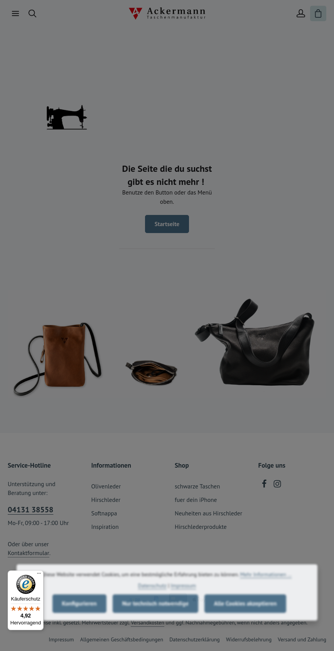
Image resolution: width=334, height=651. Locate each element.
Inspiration (105, 526)
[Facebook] (265, 486)
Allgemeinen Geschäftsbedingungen (121, 639)
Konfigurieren (79, 617)
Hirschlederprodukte (201, 526)
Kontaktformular (28, 553)
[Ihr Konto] (301, 13)
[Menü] (15, 13)
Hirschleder (106, 499)
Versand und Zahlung (302, 639)
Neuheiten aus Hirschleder (208, 513)
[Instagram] (277, 486)
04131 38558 (30, 510)
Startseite (167, 224)
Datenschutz (152, 599)
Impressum (61, 639)
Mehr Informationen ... (266, 587)
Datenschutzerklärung (194, 639)
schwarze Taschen (197, 486)
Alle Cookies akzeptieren (245, 617)
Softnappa (104, 513)
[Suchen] (32, 13)
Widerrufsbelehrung (249, 639)
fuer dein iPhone (196, 499)
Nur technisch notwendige (155, 617)
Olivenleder (106, 486)
